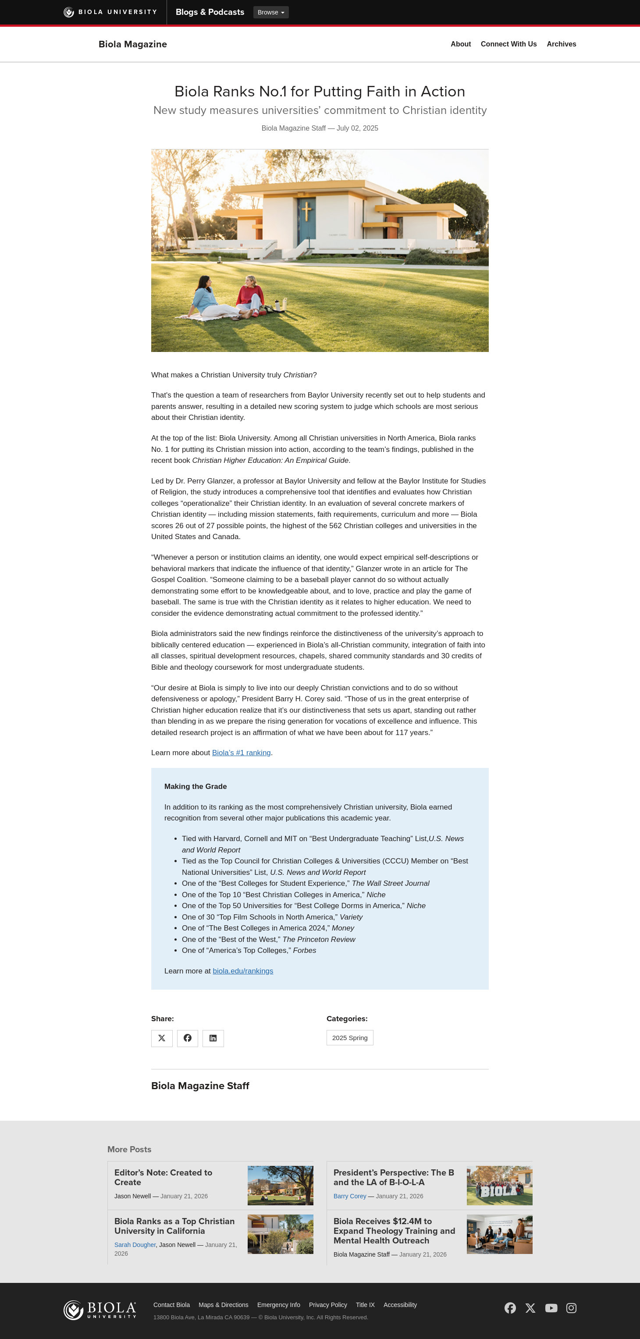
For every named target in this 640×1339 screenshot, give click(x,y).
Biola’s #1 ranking (241, 753)
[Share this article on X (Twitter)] (162, 1039)
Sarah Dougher (135, 1244)
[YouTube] (551, 1308)
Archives (561, 44)
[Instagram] (571, 1308)
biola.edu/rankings (243, 971)
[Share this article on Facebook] (188, 1039)
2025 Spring (350, 1037)
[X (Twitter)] (530, 1308)
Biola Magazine (133, 44)
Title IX (365, 1304)
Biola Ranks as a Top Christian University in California (174, 1226)
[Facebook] (510, 1308)
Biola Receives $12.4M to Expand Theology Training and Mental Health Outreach (394, 1231)
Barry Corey (350, 1196)
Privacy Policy (328, 1304)
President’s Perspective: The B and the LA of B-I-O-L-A (394, 1178)
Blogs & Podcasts (210, 12)
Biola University (118, 12)
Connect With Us (509, 44)
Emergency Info (278, 1304)
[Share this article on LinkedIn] (213, 1039)
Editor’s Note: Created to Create (163, 1178)
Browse (271, 12)
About (461, 44)
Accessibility (400, 1304)
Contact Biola (171, 1304)
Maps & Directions (224, 1304)
